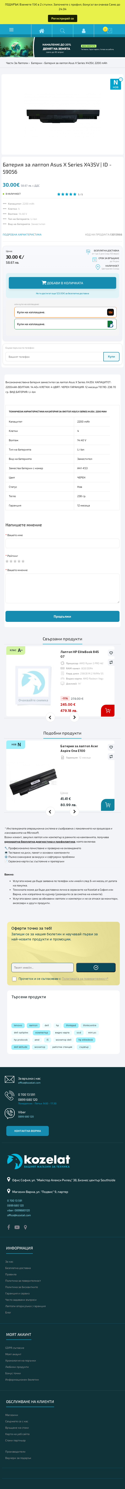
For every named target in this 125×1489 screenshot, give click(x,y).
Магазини (11, 1415)
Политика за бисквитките (21, 1287)
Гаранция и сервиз (17, 1293)
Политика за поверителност (23, 1280)
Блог (8, 1312)
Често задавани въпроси (21, 1299)
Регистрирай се (62, 18)
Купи (111, 356)
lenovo (18, 1025)
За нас (9, 1261)
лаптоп (33, 1025)
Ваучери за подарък (18, 1458)
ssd (79, 1032)
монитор (40, 1046)
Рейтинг (12, 555)
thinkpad (71, 1025)
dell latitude (20, 1046)
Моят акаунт (13, 1354)
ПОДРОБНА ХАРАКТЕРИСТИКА (22, 234)
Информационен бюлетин (22, 1379)
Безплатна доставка (18, 1268)
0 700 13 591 (26, 1094)
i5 (48, 1039)
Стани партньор (15, 1440)
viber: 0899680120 (18, 1210)
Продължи (62, 616)
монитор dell (63, 1039)
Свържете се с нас (16, 1421)
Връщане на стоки (17, 1427)
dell (47, 1025)
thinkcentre (89, 1025)
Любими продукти (17, 1366)
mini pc (92, 1032)
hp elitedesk (85, 1039)
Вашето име (15, 535)
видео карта (62, 1032)
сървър (84, 1046)
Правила (10, 1274)
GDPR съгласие (14, 1347)
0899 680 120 (27, 1099)
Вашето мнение (17, 570)
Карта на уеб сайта (17, 1434)
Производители (15, 1451)
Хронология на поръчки (20, 1360)
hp (57, 1025)
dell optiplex (21, 1032)
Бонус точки (13, 1373)
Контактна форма (27, 1131)
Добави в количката (62, 282)
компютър (41, 1032)
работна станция (62, 1046)
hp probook (21, 1039)
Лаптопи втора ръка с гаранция (25, 1306)
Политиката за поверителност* (85, 978)
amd (37, 1039)
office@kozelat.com (29, 1082)
